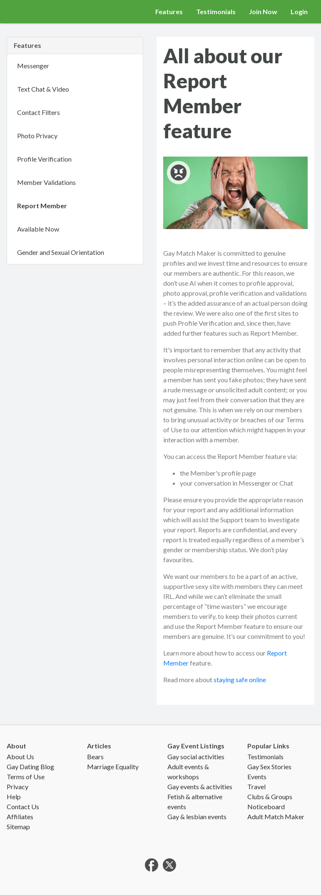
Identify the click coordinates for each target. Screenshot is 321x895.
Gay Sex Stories (269, 766)
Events (256, 776)
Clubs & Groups (269, 796)
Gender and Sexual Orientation (60, 252)
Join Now (263, 11)
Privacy (17, 786)
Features (169, 11)
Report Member (42, 205)
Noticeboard (266, 806)
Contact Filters (38, 112)
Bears (95, 756)
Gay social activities (195, 756)
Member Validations (46, 182)
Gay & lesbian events (196, 816)
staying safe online (240, 679)
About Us (20, 756)
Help (14, 796)
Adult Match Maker (275, 816)
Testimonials (216, 11)
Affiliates (20, 816)
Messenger (33, 66)
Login (299, 11)
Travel (256, 786)
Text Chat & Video (43, 89)
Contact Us (23, 806)
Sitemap (18, 826)
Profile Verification (44, 159)
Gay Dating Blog (30, 766)
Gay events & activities (199, 786)
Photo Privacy (37, 136)
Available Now (38, 229)
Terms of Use (26, 776)
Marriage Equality (113, 766)
